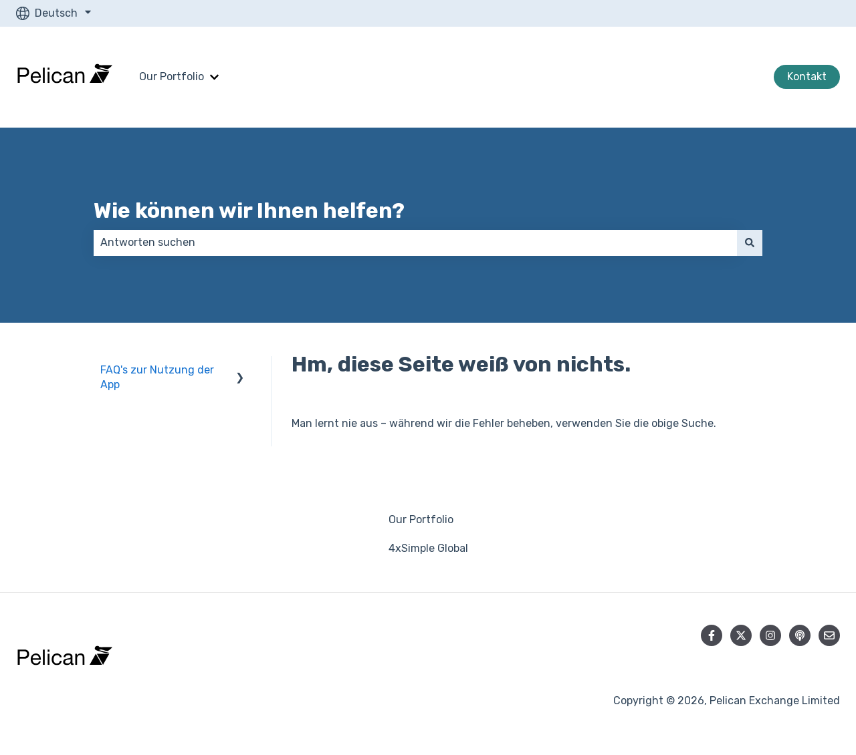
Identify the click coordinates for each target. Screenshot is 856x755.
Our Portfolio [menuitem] (421, 519)
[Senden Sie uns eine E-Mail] (829, 635)
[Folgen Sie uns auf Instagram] (770, 635)
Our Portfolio (171, 76)
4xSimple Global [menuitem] (428, 548)
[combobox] (415, 242)
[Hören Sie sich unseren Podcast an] (800, 635)
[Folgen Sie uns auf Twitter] (741, 635)
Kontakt (807, 76)
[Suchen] (749, 242)
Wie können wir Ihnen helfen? (249, 210)
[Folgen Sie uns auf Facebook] (711, 635)
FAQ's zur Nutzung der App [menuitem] (157, 377)
